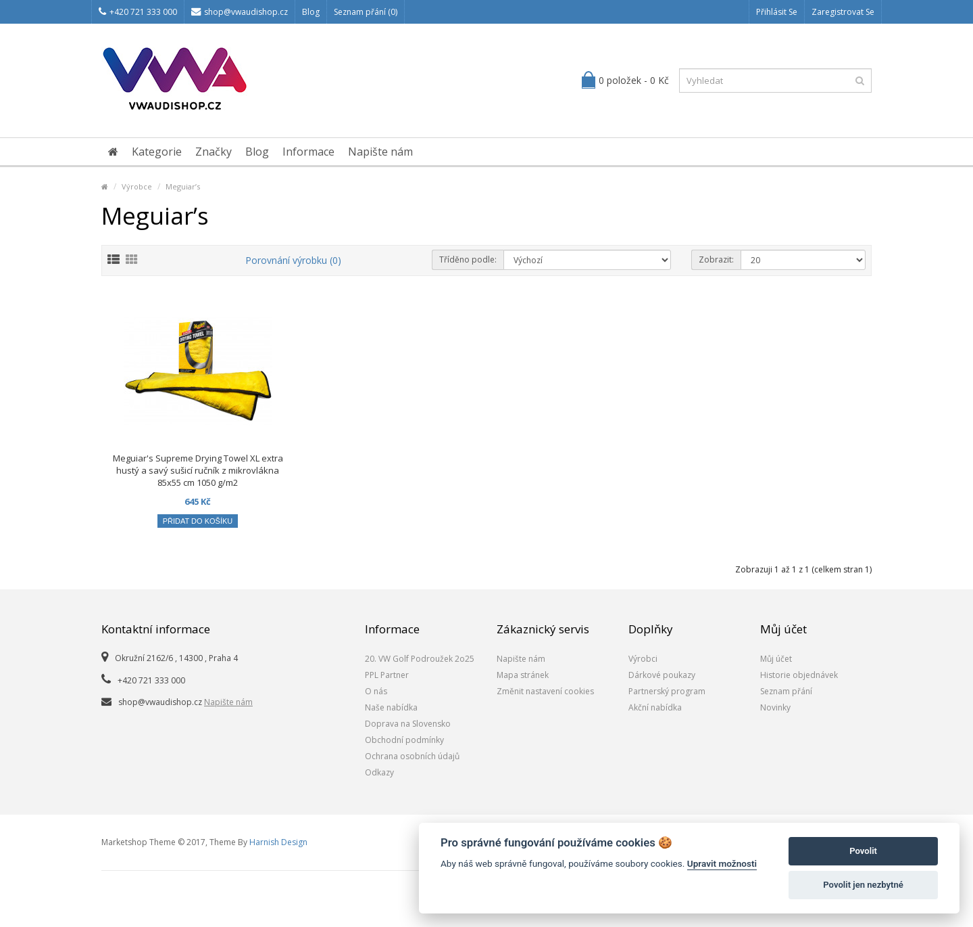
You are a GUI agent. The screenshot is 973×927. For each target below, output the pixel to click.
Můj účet (776, 658)
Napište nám (380, 151)
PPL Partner (387, 675)
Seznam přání (786, 691)
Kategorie (157, 151)
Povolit (863, 851)
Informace (308, 151)
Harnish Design (278, 842)
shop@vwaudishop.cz (239, 12)
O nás (376, 691)
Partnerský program (666, 691)
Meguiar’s (183, 186)
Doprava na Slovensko (408, 723)
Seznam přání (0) (365, 12)
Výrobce (137, 186)
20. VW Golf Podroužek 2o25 (419, 658)
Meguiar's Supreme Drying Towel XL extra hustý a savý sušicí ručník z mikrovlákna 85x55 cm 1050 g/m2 (198, 470)
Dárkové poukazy (661, 675)
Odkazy (379, 772)
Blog (311, 12)
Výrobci (642, 658)
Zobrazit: (716, 259)
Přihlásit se (776, 12)
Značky (213, 151)
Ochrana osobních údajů (412, 756)
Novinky (775, 707)
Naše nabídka (391, 707)
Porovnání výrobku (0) (293, 260)
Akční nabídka (655, 707)
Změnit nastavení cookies (545, 691)
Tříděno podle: (468, 259)
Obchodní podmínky (404, 740)
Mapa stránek (523, 675)
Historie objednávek (799, 675)
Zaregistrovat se (843, 12)
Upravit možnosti (722, 863)
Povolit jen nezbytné (863, 885)
